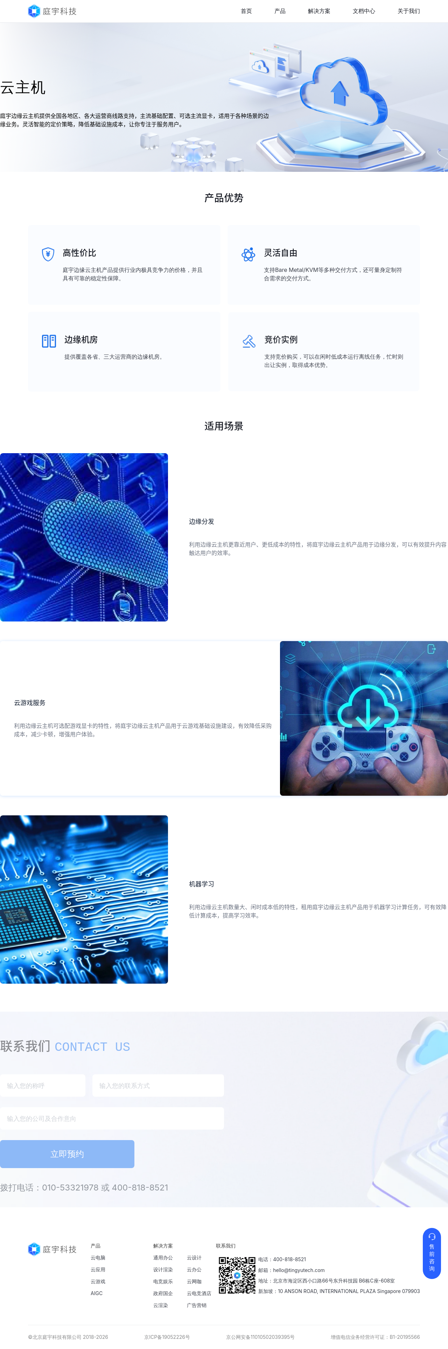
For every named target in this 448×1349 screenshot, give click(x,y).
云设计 (194, 1257)
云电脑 (98, 1257)
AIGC (97, 1293)
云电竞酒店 (199, 1293)
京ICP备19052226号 (167, 1337)
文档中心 (364, 10)
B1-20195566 (405, 1337)
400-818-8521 (289, 1259)
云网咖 (194, 1281)
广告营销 (196, 1305)
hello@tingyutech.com (299, 1270)
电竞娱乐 (163, 1281)
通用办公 (163, 1257)
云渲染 (160, 1305)
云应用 (98, 1269)
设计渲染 (163, 1269)
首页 (246, 10)
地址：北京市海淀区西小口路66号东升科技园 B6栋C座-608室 (326, 1281)
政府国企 (163, 1293)
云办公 (194, 1269)
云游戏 (98, 1281)
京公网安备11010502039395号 (260, 1337)
